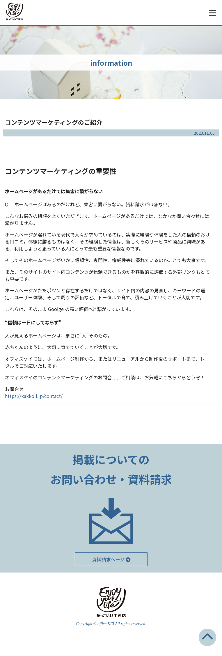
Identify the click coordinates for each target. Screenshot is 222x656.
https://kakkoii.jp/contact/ (34, 395)
